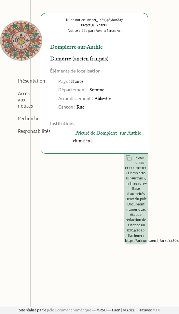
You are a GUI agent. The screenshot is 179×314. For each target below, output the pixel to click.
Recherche (29, 118)
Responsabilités (34, 131)
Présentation (31, 81)
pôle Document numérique (69, 310)
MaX (156, 310)
